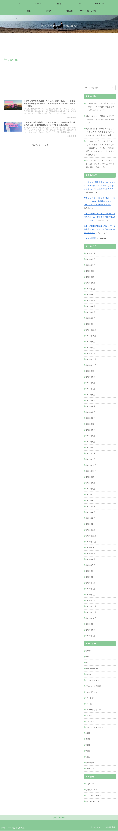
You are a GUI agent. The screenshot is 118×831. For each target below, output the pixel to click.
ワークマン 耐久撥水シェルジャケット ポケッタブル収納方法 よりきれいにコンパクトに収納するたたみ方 (99, 185)
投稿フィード (91, 790)
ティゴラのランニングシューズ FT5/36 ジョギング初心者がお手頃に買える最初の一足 (100, 163)
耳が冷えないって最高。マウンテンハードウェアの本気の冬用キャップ (100, 119)
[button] (113, 87)
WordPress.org (92, 801)
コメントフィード (93, 795)
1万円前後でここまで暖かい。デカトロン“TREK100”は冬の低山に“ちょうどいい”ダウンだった (100, 106)
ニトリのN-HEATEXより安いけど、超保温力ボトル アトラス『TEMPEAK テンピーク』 (100, 217)
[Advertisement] (40, 80)
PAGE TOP (59, 818)
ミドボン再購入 (90, 238)
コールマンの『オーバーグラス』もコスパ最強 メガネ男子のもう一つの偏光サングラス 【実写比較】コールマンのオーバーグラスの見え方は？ (100, 148)
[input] (99, 87)
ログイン (90, 784)
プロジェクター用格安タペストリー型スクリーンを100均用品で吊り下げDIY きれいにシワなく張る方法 (99, 201)
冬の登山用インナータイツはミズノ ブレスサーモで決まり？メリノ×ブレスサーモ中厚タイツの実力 (100, 132)
